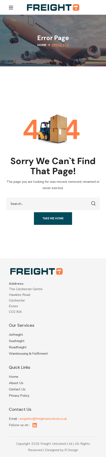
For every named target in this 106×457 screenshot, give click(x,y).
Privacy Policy (19, 395)
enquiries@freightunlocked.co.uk (43, 418)
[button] (95, 7)
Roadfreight (18, 347)
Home (41, 45)
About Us (16, 383)
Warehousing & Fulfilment (28, 353)
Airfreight (16, 334)
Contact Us (17, 389)
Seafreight (16, 341)
